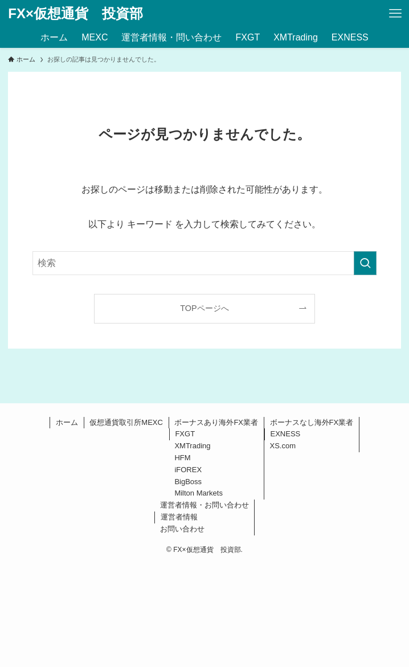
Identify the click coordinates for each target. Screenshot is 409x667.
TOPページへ (204, 308)
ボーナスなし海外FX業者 (312, 422)
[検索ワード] (204, 263)
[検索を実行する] (365, 263)
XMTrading (192, 445)
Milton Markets (198, 493)
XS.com (283, 445)
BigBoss (188, 481)
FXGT (185, 433)
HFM (182, 457)
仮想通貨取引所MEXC (126, 422)
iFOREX (188, 469)
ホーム (67, 422)
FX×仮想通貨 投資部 (75, 14)
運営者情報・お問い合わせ (204, 505)
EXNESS (286, 433)
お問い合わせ (182, 529)
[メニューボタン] (395, 13)
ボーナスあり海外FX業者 (216, 422)
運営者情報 (179, 517)
